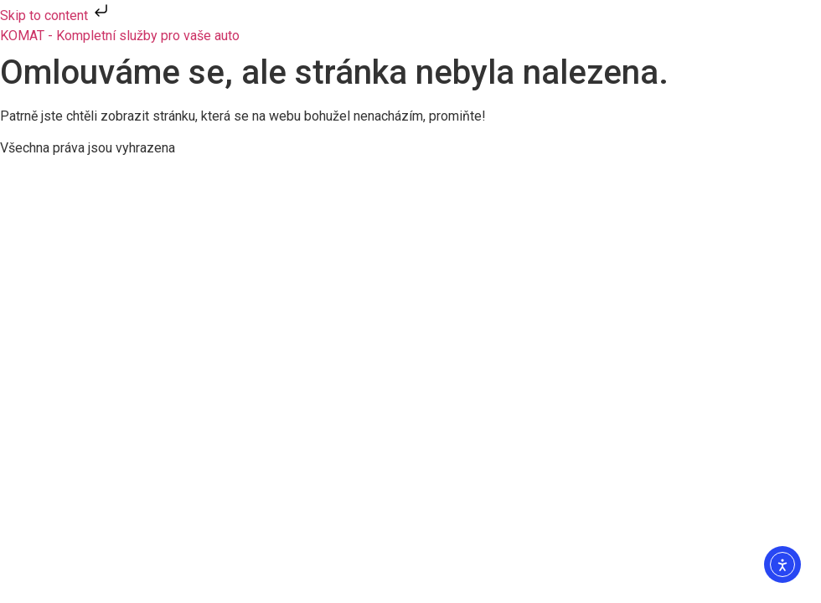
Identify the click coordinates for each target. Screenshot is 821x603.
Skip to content (55, 15)
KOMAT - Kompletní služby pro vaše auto (120, 36)
